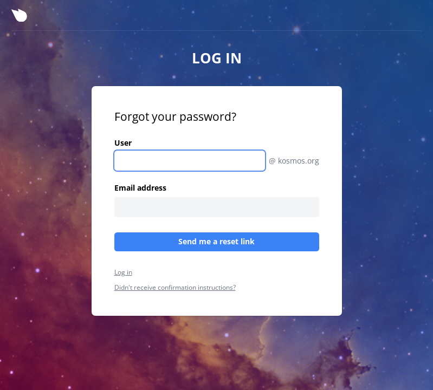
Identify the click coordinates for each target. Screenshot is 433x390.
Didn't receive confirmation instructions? (175, 287)
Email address (140, 188)
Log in (123, 272)
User (123, 143)
